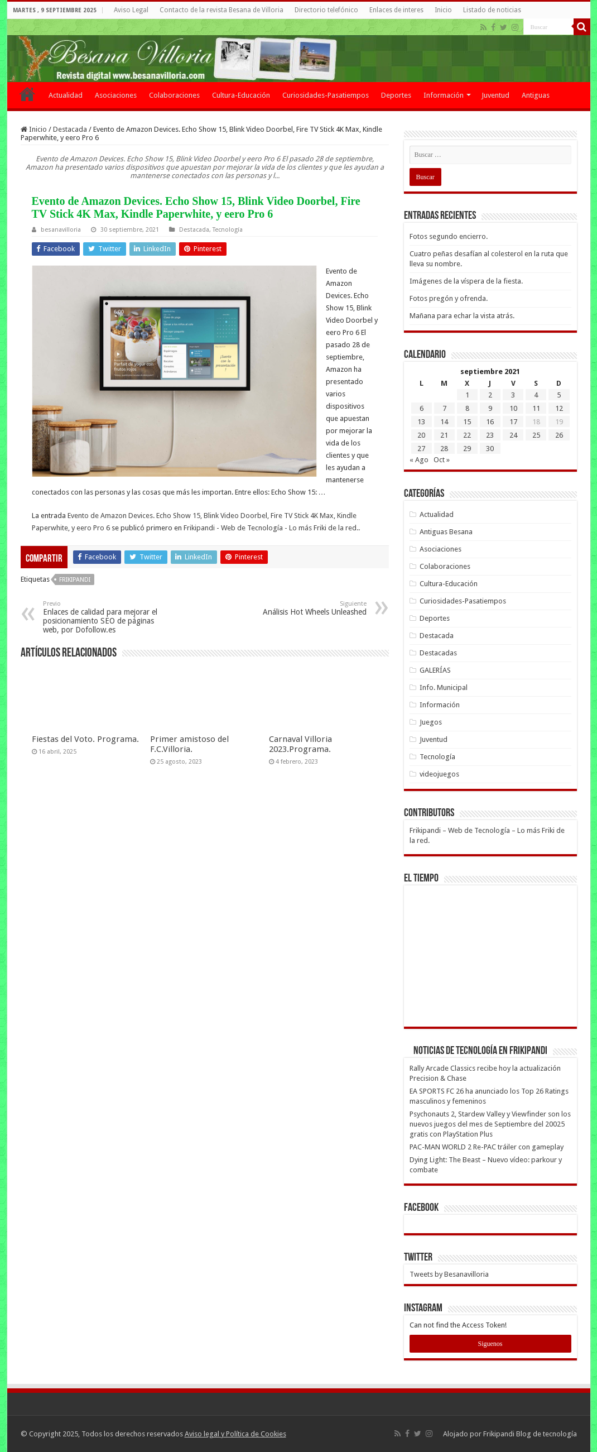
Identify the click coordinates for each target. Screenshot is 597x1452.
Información (443, 95)
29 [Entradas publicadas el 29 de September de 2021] (467, 448)
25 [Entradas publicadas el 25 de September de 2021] (536, 435)
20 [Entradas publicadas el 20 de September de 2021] (421, 435)
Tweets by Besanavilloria (449, 1274)
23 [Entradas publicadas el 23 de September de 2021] (490, 435)
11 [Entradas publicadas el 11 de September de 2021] (536, 408)
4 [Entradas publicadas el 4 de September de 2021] (536, 395)
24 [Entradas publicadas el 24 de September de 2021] (513, 435)
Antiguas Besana (446, 532)
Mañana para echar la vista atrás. (462, 316)
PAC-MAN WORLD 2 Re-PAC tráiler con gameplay (487, 1147)
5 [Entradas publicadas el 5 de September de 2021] (559, 395)
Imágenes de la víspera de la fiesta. (466, 281)
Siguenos (490, 1344)
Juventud (495, 95)
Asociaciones (116, 95)
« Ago (419, 460)
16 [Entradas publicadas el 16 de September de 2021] (490, 422)
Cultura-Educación (241, 95)
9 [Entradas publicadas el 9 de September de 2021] (490, 408)
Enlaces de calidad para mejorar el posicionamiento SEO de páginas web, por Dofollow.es (100, 617)
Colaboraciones (174, 95)
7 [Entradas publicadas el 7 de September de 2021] (444, 408)
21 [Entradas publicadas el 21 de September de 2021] (444, 435)
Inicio (443, 10)
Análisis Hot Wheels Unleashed (309, 608)
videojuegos (439, 774)
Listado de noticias (492, 10)
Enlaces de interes (396, 10)
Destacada (70, 129)
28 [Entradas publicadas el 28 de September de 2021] (444, 448)
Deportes (396, 95)
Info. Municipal (444, 687)
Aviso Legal (131, 10)
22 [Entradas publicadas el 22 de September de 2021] (467, 435)
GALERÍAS (435, 670)
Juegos (431, 722)
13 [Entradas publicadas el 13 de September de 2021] (421, 422)
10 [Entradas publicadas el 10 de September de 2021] (513, 408)
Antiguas (536, 95)
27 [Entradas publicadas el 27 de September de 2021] (421, 448)
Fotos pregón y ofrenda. (449, 298)
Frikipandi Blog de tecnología (530, 1434)
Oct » (442, 460)
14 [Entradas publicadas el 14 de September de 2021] (444, 422)
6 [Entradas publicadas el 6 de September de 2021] (421, 408)
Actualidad (66, 95)
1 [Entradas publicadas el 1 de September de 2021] (467, 395)
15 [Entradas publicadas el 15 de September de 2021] (467, 422)
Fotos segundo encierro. (449, 236)
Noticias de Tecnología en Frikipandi (480, 1051)
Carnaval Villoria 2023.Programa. (300, 744)
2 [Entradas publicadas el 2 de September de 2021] (490, 395)
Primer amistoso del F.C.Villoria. (189, 744)
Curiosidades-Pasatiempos (325, 95)
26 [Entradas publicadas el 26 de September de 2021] (559, 435)
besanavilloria (61, 229)
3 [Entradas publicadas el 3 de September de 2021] (513, 395)
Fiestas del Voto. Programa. (85, 739)
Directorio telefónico (326, 10)
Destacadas (438, 653)
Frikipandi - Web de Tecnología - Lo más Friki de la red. (271, 528)
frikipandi (74, 579)
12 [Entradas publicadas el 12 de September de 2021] (559, 408)
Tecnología (228, 229)
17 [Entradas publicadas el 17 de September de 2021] (513, 422)
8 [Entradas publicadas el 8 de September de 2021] (467, 408)
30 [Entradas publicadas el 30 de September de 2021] (490, 448)
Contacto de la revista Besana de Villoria (221, 10)
